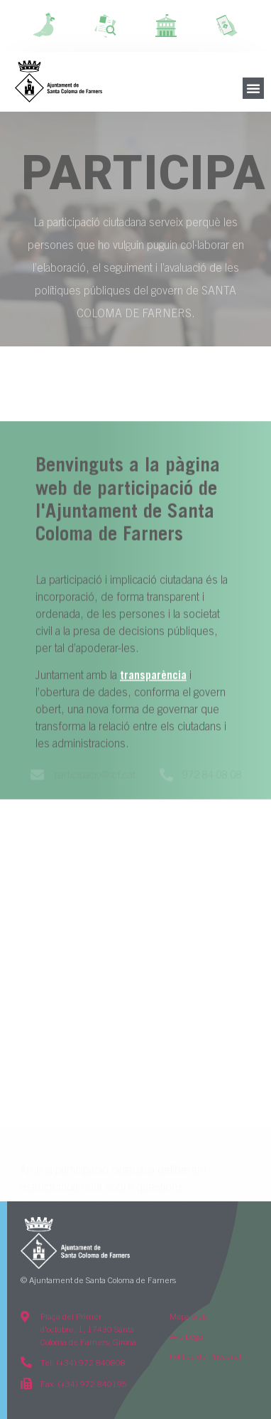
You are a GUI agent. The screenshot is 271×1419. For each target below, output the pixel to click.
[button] (253, 88)
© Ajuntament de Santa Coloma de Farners (98, 1281)
